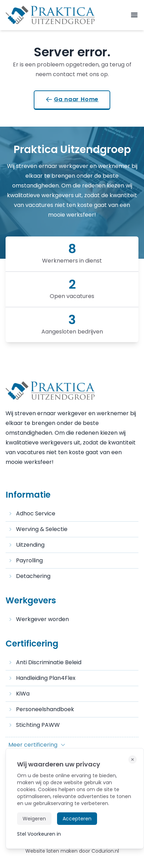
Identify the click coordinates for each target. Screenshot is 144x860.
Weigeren (34, 818)
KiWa (19, 694)
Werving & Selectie (37, 529)
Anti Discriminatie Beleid (44, 662)
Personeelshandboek (41, 709)
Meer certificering (37, 745)
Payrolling (25, 560)
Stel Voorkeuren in (39, 833)
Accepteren (77, 818)
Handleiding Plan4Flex (41, 678)
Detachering (29, 576)
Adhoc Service (31, 513)
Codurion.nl (105, 850)
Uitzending (26, 545)
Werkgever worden (38, 619)
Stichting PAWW (34, 725)
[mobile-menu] (134, 15)
